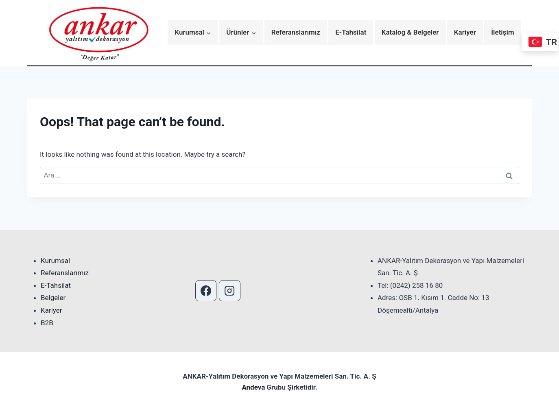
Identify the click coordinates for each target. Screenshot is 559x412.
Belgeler (53, 298)
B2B (47, 323)
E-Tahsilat (350, 32)
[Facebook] (205, 290)
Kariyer (465, 32)
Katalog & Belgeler (410, 32)
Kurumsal (55, 260)
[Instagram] (229, 290)
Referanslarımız (295, 32)
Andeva (254, 387)
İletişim (502, 32)
